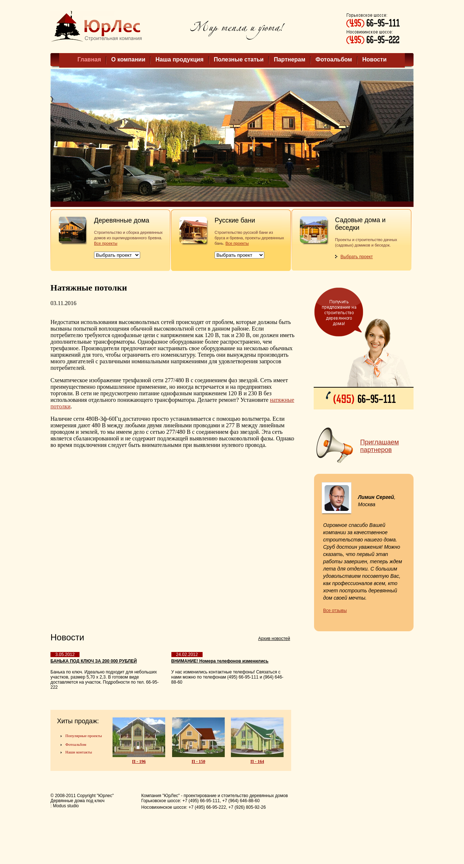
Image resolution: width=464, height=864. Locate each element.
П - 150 (198, 761)
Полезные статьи (239, 59)
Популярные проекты (83, 735)
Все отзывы (335, 610)
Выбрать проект (357, 256)
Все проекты (105, 243)
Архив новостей (274, 638)
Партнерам (289, 59)
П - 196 (139, 761)
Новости (374, 59)
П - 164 (257, 761)
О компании (128, 59)
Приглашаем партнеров (379, 446)
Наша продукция (179, 59)
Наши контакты (78, 752)
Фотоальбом (334, 59)
